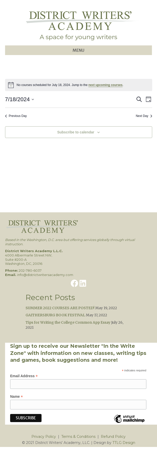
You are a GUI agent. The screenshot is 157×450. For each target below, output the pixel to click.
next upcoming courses (105, 85)
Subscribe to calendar (75, 132)
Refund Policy (113, 436)
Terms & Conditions (78, 436)
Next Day (144, 116)
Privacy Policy (43, 436)
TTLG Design (123, 442)
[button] (74, 283)
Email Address (24, 376)
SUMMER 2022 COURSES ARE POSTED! (60, 308)
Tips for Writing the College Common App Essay (68, 322)
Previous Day (16, 116)
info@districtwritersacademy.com (45, 275)
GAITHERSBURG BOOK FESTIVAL (55, 315)
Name (16, 396)
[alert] (78, 85)
